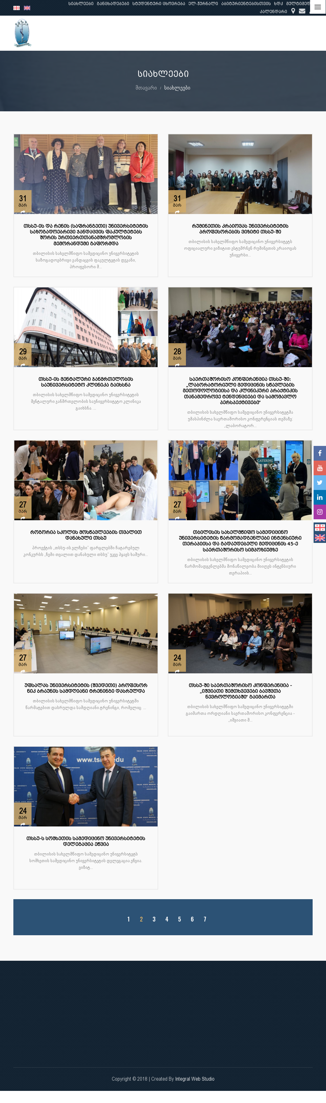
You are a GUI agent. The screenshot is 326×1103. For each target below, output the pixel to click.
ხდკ (278, 3)
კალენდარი (273, 11)
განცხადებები (113, 3)
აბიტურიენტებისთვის (246, 3)
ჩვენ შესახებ (149, 33)
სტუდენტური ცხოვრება (158, 3)
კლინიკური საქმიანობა (266, 33)
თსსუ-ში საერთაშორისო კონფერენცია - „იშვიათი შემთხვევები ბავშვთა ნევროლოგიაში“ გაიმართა (240, 691)
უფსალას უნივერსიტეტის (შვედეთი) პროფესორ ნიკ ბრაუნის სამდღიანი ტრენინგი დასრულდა (86, 688)
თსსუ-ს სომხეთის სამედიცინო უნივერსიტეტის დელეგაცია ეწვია (85, 841)
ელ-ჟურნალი (203, 3)
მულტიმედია (301, 3)
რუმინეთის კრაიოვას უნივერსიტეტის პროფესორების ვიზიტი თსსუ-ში (240, 229)
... (306, 33)
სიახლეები (81, 3)
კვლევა (220, 33)
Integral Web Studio (195, 1079)
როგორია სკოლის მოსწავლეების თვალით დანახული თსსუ (86, 535)
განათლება (188, 33)
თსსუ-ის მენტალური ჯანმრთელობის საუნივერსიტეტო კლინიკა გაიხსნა (86, 382)
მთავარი (146, 87)
